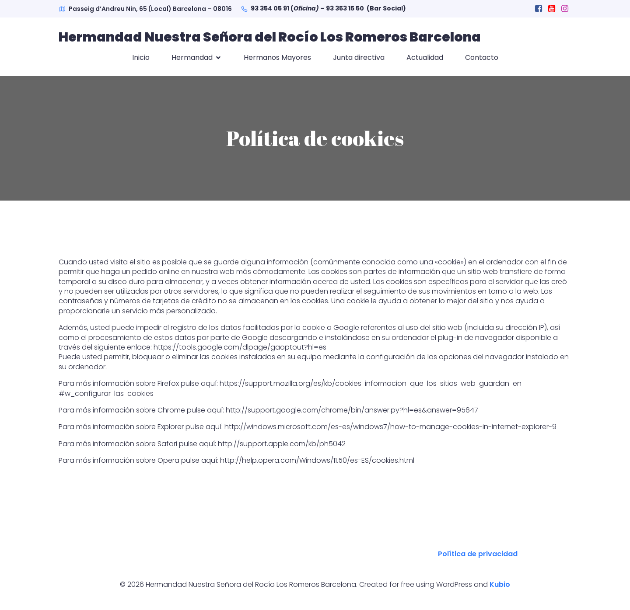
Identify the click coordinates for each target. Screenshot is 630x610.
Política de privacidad (478, 554)
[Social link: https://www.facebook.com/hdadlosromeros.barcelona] (538, 8)
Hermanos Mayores (277, 57)
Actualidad (424, 57)
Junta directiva (359, 57)
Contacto (481, 57)
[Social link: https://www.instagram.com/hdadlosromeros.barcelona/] (564, 8)
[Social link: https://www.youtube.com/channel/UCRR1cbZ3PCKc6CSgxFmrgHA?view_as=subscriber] (551, 8)
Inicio (141, 57)
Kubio (500, 584)
